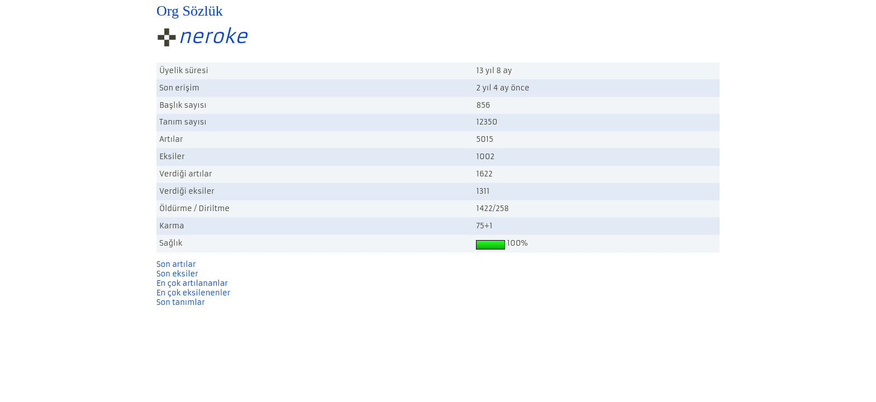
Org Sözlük (189, 11)
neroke (212, 36)
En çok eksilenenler (193, 293)
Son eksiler (177, 274)
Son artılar (176, 264)
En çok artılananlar (192, 283)
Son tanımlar (180, 302)
